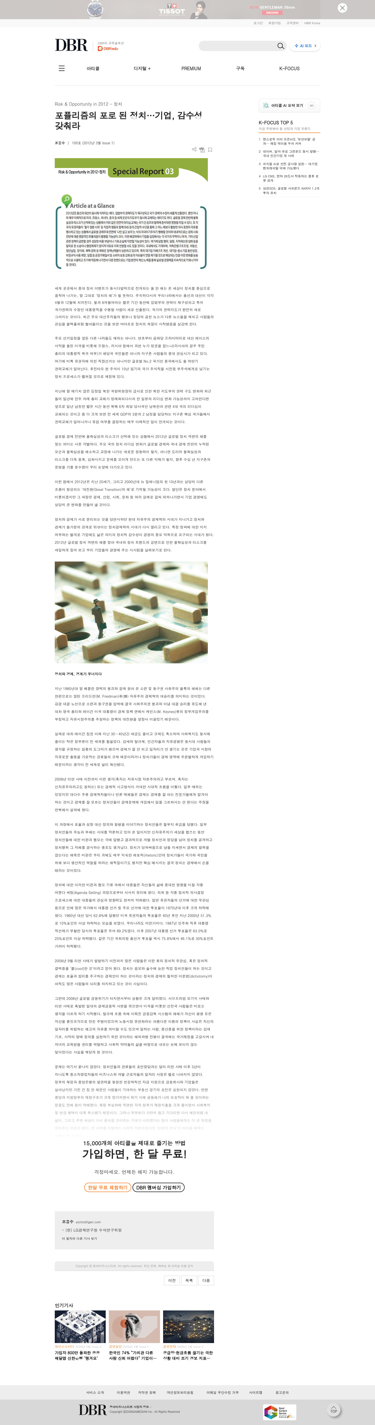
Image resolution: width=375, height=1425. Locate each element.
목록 (189, 1280)
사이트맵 (255, 1392)
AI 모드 (306, 45)
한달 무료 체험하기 (107, 1187)
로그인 (258, 23)
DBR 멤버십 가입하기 (158, 1187)
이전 (172, 1280)
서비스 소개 (95, 1392)
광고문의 (282, 1392)
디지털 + (142, 68)
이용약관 (123, 1392)
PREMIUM (191, 68)
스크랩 (210, 150)
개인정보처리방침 (180, 1392)
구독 (240, 68)
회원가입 (274, 23)
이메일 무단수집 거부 (222, 1392)
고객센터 (292, 23)
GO (312, 105)
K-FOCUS (289, 68)
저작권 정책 (147, 1392)
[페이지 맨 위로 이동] (335, 1411)
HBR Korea (312, 23)
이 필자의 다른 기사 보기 (79, 1238)
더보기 (194, 149)
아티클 (93, 68)
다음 (206, 1280)
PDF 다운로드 (202, 150)
